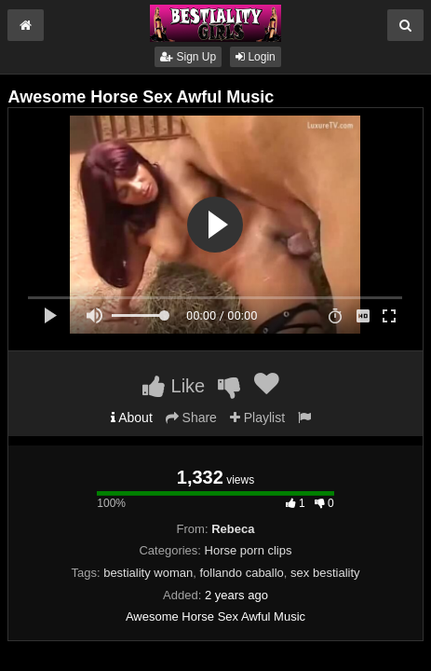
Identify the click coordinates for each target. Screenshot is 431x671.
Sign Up (188, 56)
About (132, 417)
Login (256, 56)
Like (173, 386)
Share (191, 417)
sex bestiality (324, 573)
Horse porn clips (248, 550)
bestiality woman (148, 573)
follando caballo (242, 573)
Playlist (257, 417)
